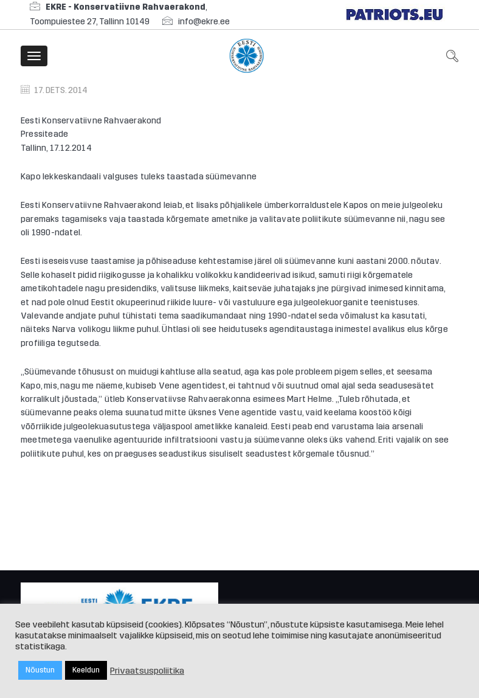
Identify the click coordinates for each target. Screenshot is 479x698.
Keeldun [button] (86, 670)
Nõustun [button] (40, 670)
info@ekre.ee (204, 21)
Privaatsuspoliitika (147, 670)
